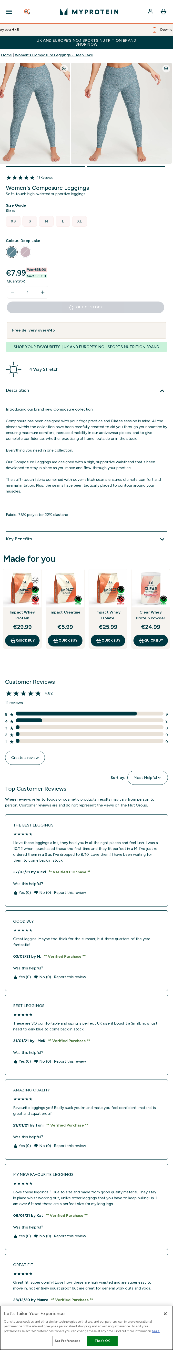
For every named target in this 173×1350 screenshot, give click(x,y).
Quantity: (16, 281)
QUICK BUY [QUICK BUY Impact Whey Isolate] (108, 641)
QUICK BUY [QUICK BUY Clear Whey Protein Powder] (150, 641)
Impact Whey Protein (22, 615)
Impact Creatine (65, 612)
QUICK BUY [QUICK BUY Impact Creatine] (65, 641)
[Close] (165, 1313)
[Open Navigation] (9, 11)
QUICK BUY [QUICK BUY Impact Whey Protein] (22, 641)
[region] (86, 1328)
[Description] (86, 391)
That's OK (102, 1341)
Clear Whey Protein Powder (150, 615)
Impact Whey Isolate (108, 615)
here (156, 1331)
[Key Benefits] (86, 539)
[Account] (150, 11)
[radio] (13, 221)
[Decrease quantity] (12, 292)
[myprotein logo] (89, 11)
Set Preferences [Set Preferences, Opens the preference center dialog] (67, 1341)
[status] (27, 292)
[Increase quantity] (42, 292)
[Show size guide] (17, 205)
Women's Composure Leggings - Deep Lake (54, 55)
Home (6, 55)
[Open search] (27, 11)
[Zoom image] (64, 68)
